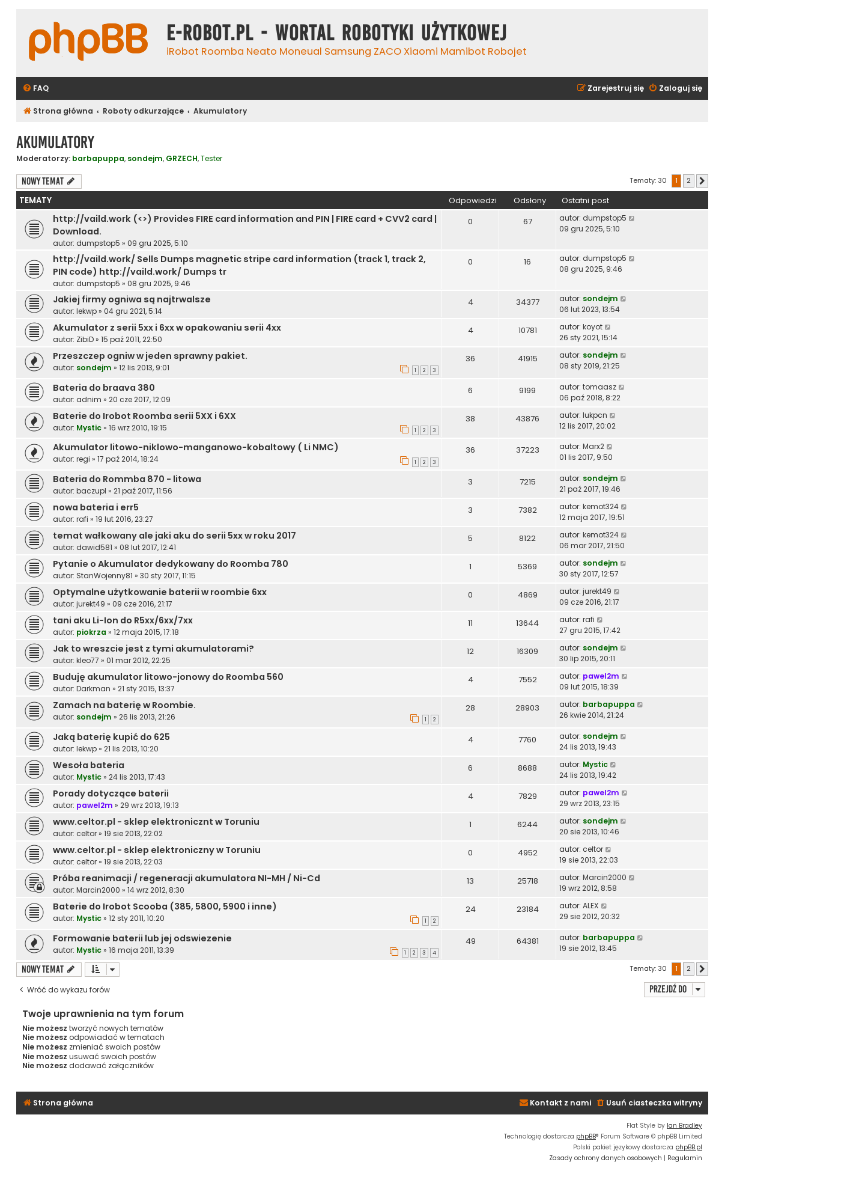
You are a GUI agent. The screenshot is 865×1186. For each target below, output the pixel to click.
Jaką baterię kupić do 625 (111, 737)
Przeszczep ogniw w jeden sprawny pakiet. (150, 356)
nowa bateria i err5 (96, 507)
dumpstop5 (98, 243)
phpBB (586, 1136)
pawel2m (601, 676)
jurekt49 (90, 604)
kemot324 (601, 506)
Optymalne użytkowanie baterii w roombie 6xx (160, 592)
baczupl (91, 491)
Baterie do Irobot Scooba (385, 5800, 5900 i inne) (165, 906)
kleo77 (87, 660)
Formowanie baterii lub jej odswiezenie (142, 938)
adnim (89, 399)
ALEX (591, 905)
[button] (702, 181)
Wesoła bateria (88, 765)
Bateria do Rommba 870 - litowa (127, 479)
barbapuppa (98, 158)
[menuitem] (35, 89)
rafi (82, 519)
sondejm (145, 158)
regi (83, 459)
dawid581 (94, 547)
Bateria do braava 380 (104, 388)
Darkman (93, 688)
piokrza (91, 632)
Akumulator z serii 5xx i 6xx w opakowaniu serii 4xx (167, 328)
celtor (86, 833)
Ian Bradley (684, 1125)
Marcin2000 (98, 890)
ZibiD (85, 339)
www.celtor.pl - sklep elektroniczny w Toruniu (157, 850)
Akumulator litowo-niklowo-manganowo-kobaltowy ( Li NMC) (196, 447)
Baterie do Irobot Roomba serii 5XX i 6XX (144, 416)
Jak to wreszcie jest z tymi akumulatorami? (153, 649)
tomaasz (599, 387)
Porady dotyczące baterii (111, 793)
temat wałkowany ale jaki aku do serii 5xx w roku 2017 (174, 536)
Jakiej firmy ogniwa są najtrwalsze (132, 299)
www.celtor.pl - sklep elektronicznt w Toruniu (156, 822)
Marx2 (593, 446)
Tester (211, 159)
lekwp (86, 311)
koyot (592, 327)
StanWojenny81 (104, 575)
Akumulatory (55, 142)
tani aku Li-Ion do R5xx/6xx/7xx (123, 620)
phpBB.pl (688, 1147)
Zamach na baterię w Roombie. (124, 705)
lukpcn (595, 415)
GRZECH (182, 158)
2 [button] (689, 180)
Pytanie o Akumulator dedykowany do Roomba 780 (170, 564)
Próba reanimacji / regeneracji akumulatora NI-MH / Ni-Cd (186, 878)
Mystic (89, 428)
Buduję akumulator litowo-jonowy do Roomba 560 (168, 677)
